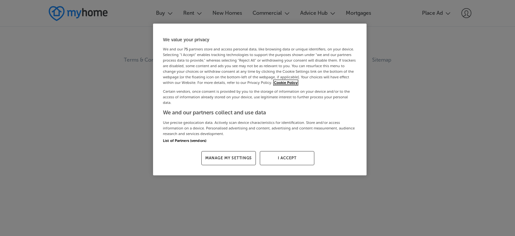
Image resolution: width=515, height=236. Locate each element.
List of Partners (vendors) (184, 140)
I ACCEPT (287, 158)
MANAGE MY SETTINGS (228, 158)
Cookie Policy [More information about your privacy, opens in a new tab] (286, 82)
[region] (260, 99)
